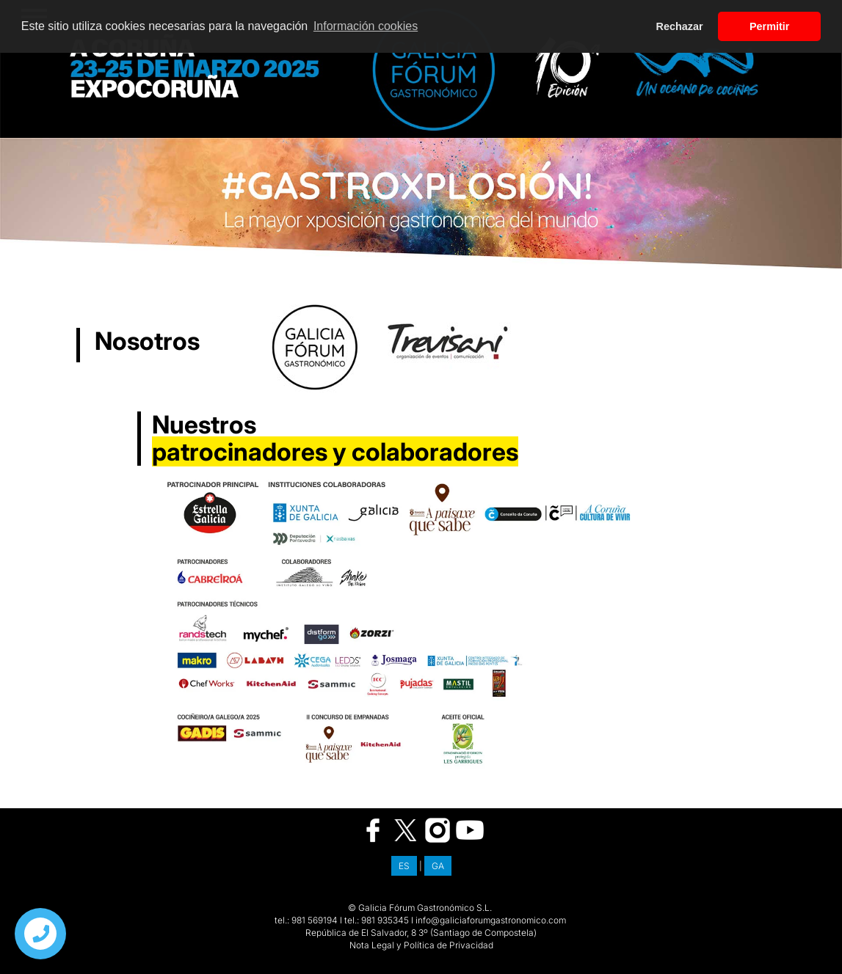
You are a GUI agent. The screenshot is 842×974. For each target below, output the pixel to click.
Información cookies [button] (365, 26)
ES (404, 865)
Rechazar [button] (679, 26)
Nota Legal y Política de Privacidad (421, 945)
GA (438, 865)
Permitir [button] (769, 26)
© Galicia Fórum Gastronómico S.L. (420, 907)
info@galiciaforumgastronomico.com (490, 920)
